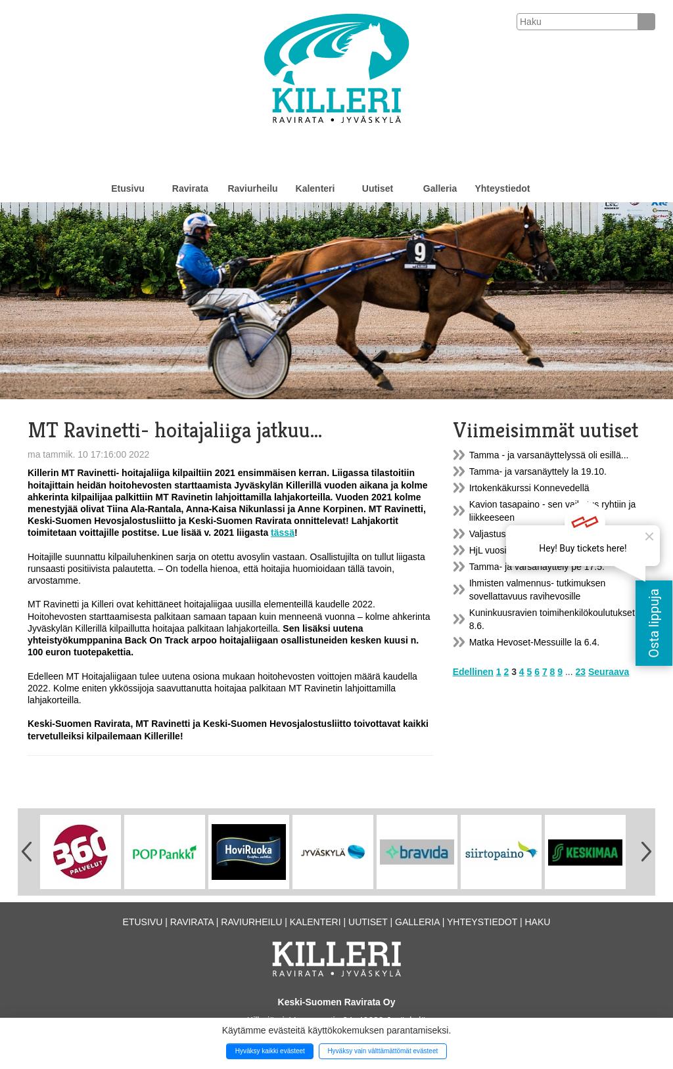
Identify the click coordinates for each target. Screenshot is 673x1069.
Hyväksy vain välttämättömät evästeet (382, 1051)
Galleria (440, 188)
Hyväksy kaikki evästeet (270, 1051)
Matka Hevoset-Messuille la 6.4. (534, 642)
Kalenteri (315, 188)
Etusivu (128, 188)
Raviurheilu (252, 188)
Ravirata (190, 188)
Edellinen (473, 671)
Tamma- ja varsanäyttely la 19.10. (538, 471)
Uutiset (377, 188)
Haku (537, 922)
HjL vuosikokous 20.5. (514, 550)
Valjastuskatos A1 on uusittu (526, 534)
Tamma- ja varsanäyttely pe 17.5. (537, 566)
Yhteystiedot (502, 188)
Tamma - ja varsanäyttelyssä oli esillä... (549, 455)
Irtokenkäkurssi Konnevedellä (529, 488)
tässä (282, 532)
